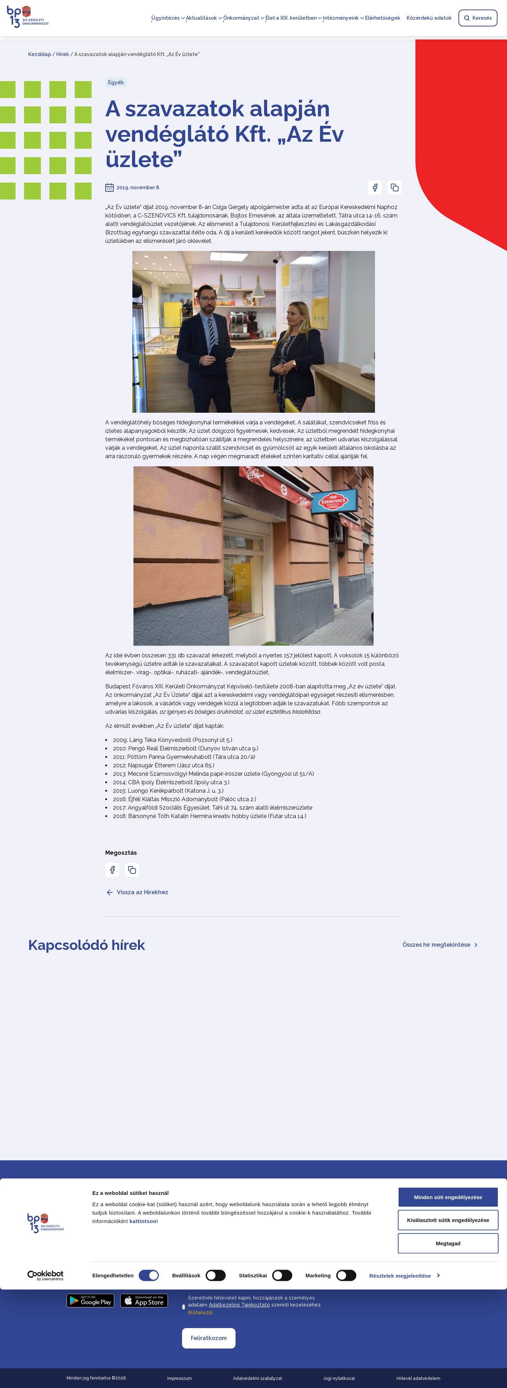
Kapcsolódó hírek (86, 944)
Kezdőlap (39, 54)
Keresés (478, 18)
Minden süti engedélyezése (448, 1295)
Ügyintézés (165, 18)
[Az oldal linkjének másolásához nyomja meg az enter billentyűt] (395, 187)
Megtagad (448, 1342)
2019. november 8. (138, 187)
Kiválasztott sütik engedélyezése (448, 1319)
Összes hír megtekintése (440, 944)
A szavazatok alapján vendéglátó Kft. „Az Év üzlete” (224, 134)
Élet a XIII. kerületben (290, 18)
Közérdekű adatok (428, 18)
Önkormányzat (241, 18)
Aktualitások (201, 18)
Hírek (62, 54)
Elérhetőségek (382, 18)
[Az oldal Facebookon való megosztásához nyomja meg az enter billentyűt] (375, 187)
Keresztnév (269, 1212)
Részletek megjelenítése (400, 1374)
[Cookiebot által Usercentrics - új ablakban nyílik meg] (45, 1374)
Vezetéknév (196, 1212)
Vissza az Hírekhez (136, 892)
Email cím (194, 1255)
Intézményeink (340, 18)
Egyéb (116, 82)
